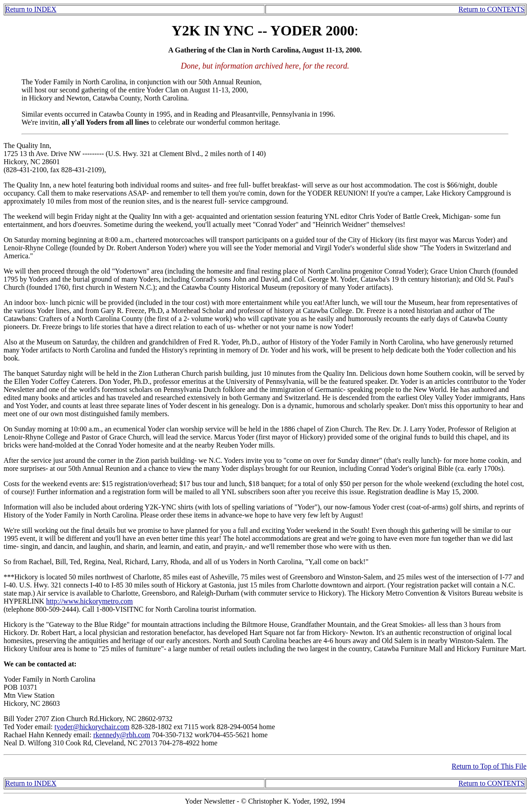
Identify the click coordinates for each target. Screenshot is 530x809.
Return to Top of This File (489, 766)
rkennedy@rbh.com (121, 735)
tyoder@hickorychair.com (92, 727)
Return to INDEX (30, 9)
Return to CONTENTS (491, 9)
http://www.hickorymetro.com (89, 601)
